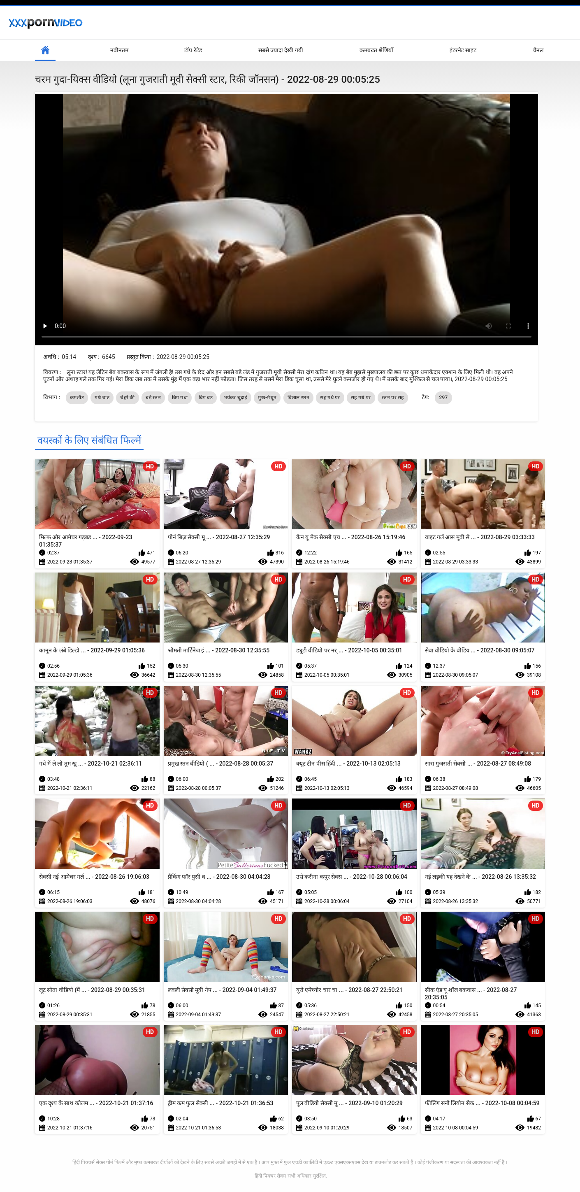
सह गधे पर (330, 397)
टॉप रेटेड (193, 50)
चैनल (538, 50)
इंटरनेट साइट (463, 50)
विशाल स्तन (298, 397)
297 (443, 397)
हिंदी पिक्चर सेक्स (270, 1176)
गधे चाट (102, 397)
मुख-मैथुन (267, 397)
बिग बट (206, 397)
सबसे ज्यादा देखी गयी (280, 50)
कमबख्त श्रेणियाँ (376, 50)
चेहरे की (127, 397)
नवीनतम (119, 50)
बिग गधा (180, 397)
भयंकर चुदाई (235, 397)
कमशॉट (77, 397)
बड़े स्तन (153, 397)
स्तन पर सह (393, 397)
